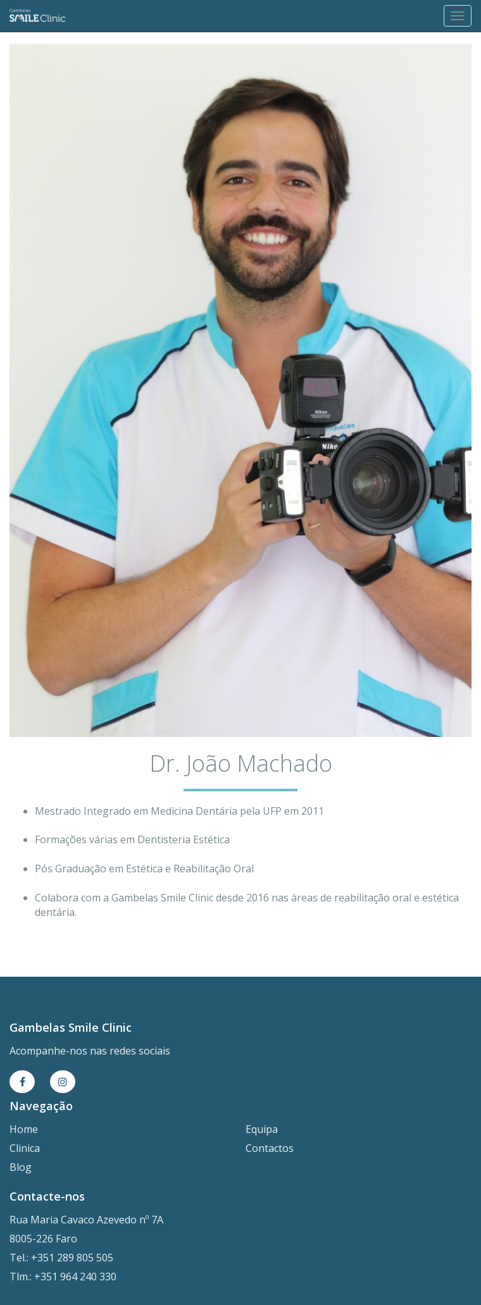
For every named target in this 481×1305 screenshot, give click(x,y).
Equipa (262, 1129)
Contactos (270, 1148)
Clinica (24, 1148)
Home (23, 1129)
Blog (20, 1167)
